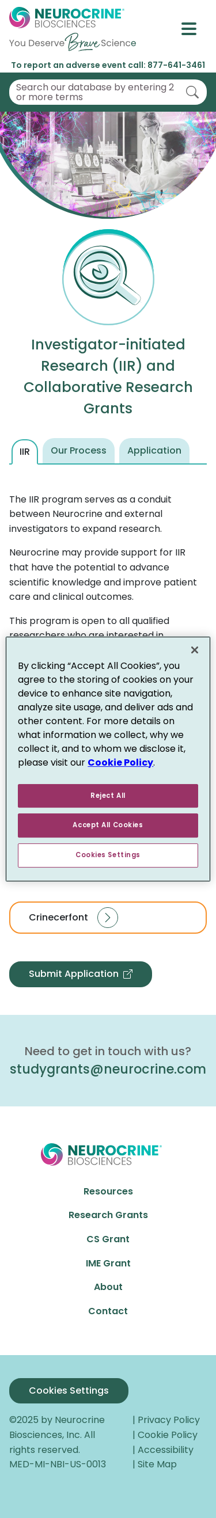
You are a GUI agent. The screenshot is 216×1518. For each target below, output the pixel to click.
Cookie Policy (169, 1434)
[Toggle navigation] (194, 28)
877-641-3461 (176, 65)
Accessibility (167, 1449)
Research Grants (108, 1215)
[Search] (192, 92)
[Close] (194, 650)
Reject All (108, 795)
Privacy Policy (170, 1419)
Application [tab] (154, 450)
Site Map (157, 1464)
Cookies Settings (69, 1390)
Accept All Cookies (108, 825)
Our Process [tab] (79, 450)
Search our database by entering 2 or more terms (95, 92)
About (108, 1286)
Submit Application (80, 974)
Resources (108, 1191)
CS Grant (108, 1239)
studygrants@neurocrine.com (108, 1069)
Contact (108, 1311)
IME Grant (108, 1263)
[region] (107, 759)
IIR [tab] (25, 451)
